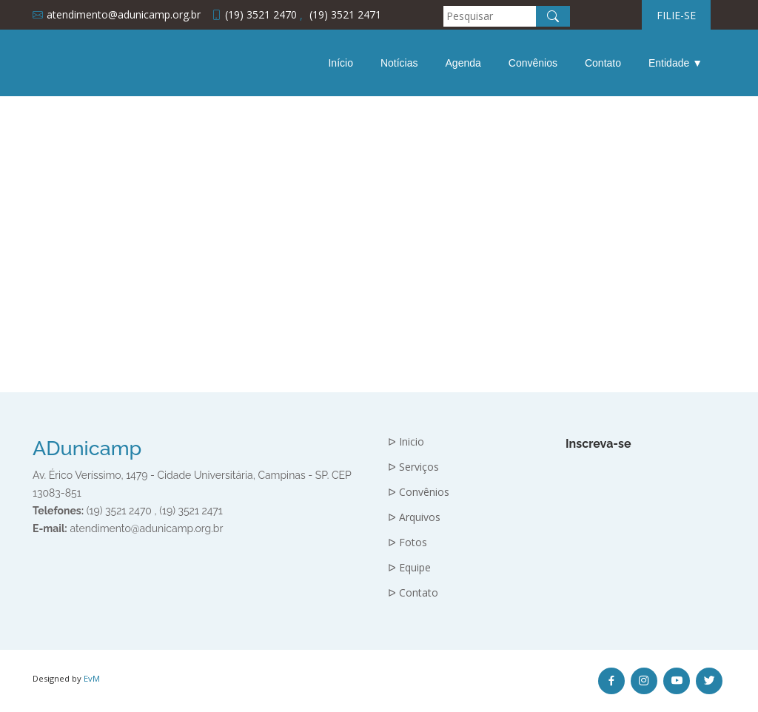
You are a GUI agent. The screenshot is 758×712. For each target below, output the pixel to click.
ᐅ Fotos (407, 542)
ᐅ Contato (413, 593)
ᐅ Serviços (413, 467)
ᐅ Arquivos (414, 517)
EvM (92, 678)
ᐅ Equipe (409, 567)
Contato (603, 63)
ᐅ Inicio (406, 442)
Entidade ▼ (675, 63)
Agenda (463, 63)
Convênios (533, 63)
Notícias (399, 63)
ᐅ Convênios (418, 492)
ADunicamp (87, 448)
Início (340, 63)
